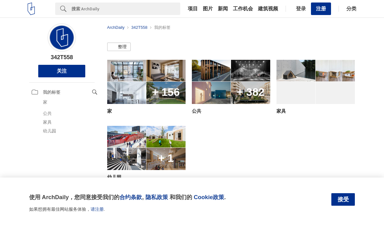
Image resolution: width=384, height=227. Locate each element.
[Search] (125, 9)
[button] (119, 47)
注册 (321, 8)
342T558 (62, 57)
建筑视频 (268, 8)
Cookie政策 (209, 197)
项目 (193, 8)
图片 (208, 8)
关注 (62, 71)
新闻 (223, 8)
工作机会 (243, 8)
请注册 (97, 209)
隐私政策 (156, 197)
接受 (343, 199)
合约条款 (130, 197)
